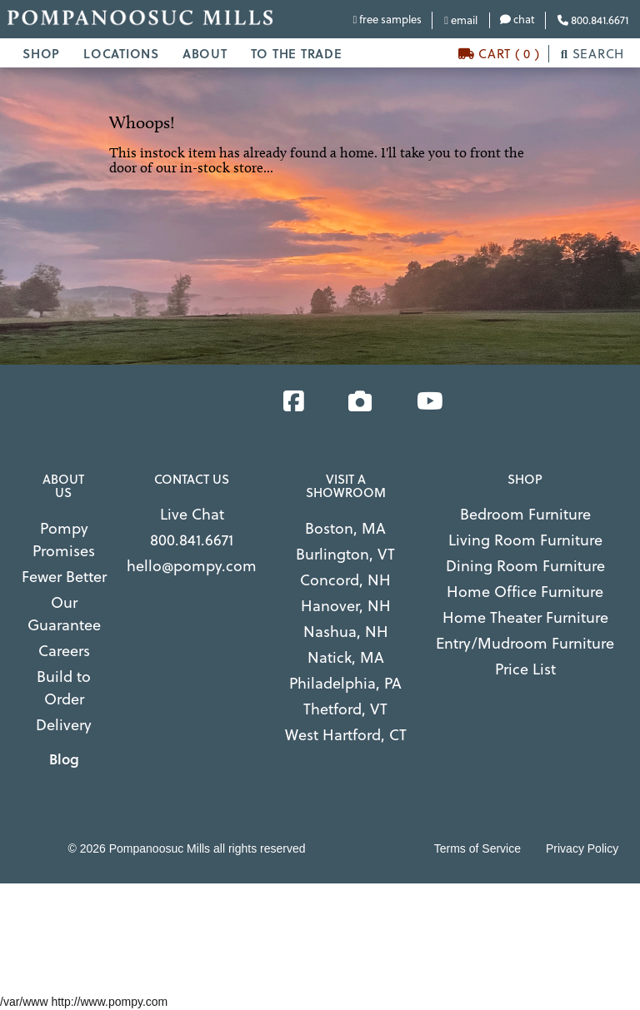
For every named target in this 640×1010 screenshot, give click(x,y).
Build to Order (64, 686)
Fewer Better (64, 576)
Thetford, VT (345, 708)
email (461, 19)
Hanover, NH (346, 605)
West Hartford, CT (346, 734)
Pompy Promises (63, 538)
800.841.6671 (593, 19)
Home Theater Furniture (525, 616)
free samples (387, 19)
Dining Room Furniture (525, 565)
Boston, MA (345, 527)
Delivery (64, 724)
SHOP (41, 53)
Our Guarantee (64, 612)
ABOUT (205, 53)
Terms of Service (477, 848)
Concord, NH (345, 579)
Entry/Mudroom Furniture (525, 642)
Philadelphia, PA (345, 682)
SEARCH (592, 53)
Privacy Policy (582, 848)
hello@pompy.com (192, 565)
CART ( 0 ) (499, 53)
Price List (525, 668)
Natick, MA (346, 656)
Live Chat (192, 513)
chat (517, 19)
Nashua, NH (345, 630)
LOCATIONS (121, 53)
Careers (64, 650)
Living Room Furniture (525, 539)
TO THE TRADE (296, 53)
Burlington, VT (345, 553)
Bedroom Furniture (525, 513)
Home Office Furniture (525, 591)
